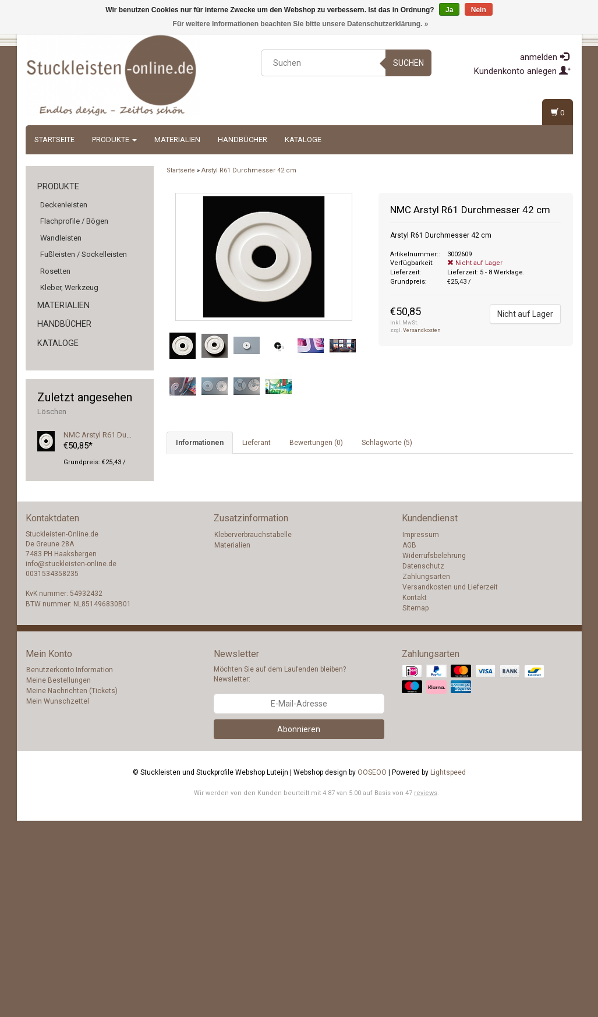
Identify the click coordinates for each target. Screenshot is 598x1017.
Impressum (420, 731)
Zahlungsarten (426, 773)
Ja (449, 10)
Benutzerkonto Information (69, 867)
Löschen (51, 411)
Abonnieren (298, 925)
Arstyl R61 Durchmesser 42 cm (248, 170)
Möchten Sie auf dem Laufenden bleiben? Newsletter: (280, 871)
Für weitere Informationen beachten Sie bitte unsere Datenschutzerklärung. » (301, 24)
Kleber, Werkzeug (69, 287)
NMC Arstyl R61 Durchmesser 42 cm (123, 434)
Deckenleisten (63, 204)
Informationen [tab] (200, 443)
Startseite (54, 139)
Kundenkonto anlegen (522, 71)
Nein (478, 10)
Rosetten (55, 271)
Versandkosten (422, 330)
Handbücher (242, 139)
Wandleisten (61, 238)
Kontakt (414, 794)
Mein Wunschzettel (57, 898)
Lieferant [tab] (256, 443)
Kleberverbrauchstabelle (253, 731)
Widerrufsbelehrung (434, 752)
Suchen (408, 63)
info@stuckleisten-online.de (71, 761)
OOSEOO (372, 969)
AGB (409, 741)
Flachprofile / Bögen (74, 221)
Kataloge (303, 139)
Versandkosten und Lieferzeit (450, 783)
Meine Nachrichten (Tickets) (72, 888)
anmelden (544, 57)
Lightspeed (448, 969)
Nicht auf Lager (525, 314)
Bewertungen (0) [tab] (316, 443)
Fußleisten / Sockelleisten (83, 254)
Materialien (177, 139)
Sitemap (415, 804)
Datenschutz (423, 762)
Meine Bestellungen (58, 877)
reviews (425, 989)
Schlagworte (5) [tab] (387, 443)
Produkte (114, 139)
